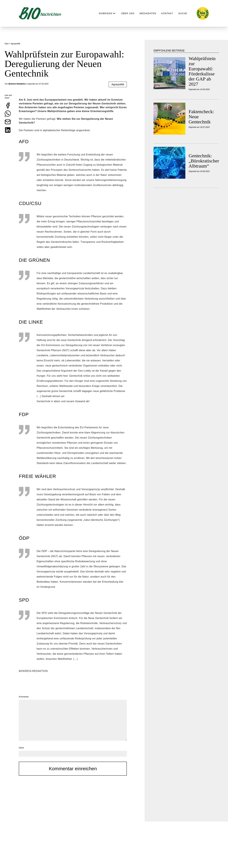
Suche (182, 13)
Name (21, 748)
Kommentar (24, 697)
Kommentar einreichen (73, 768)
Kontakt (167, 13)
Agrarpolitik (117, 84)
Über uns (127, 13)
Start (7, 44)
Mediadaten (148, 13)
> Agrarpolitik (15, 44)
